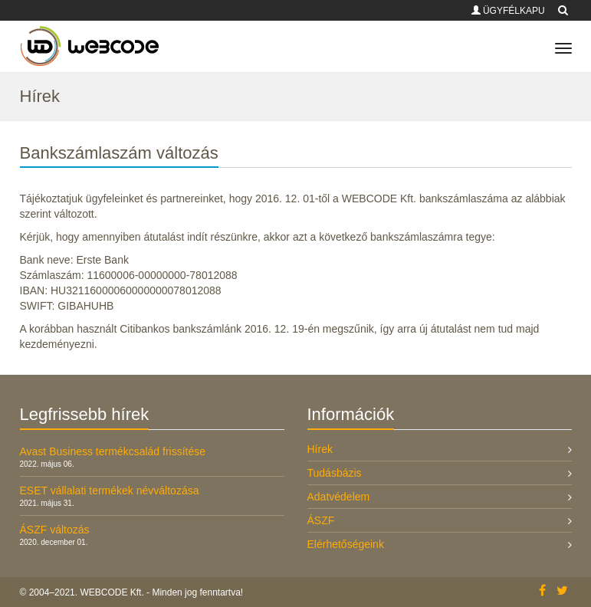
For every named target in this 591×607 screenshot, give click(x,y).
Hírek (320, 449)
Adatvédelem (338, 497)
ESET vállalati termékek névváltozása (109, 490)
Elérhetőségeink (345, 544)
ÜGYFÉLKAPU (508, 10)
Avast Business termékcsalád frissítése (113, 451)
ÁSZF (321, 520)
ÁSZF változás (55, 529)
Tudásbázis (334, 473)
